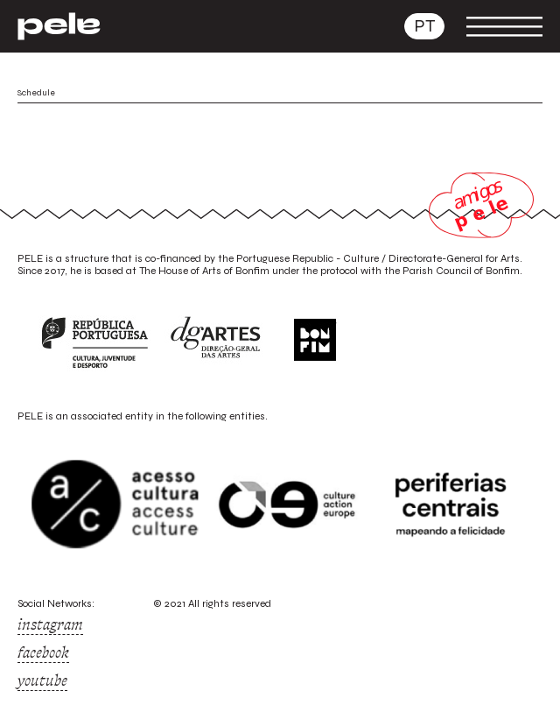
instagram (50, 624)
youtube (42, 680)
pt (424, 26)
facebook (43, 652)
